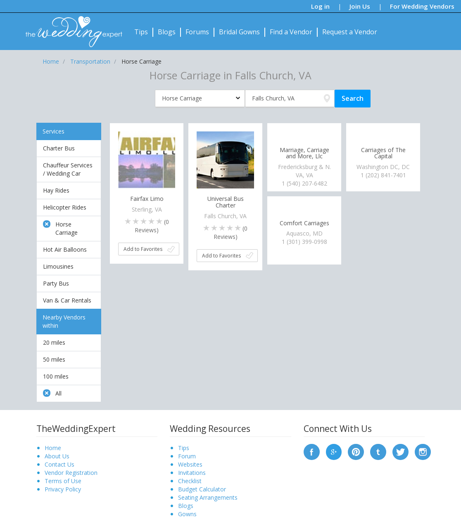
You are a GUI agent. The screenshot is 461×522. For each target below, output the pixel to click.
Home (53, 448)
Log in (320, 6)
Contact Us (59, 464)
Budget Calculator (202, 489)
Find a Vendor (291, 31)
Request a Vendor (349, 31)
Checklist (190, 481)
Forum (187, 456)
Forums (197, 31)
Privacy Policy (63, 489)
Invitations (192, 473)
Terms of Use (63, 481)
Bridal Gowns (239, 31)
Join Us (359, 6)
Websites (190, 464)
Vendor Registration (71, 473)
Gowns (187, 514)
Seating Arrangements (208, 497)
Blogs (167, 31)
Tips (141, 31)
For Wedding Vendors (422, 6)
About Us (57, 456)
